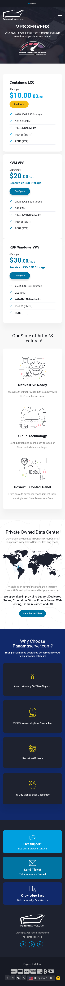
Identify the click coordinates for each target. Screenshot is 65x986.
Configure (19, 104)
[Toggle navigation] (58, 15)
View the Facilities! (32, 613)
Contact (33, 4)
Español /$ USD (41, 978)
